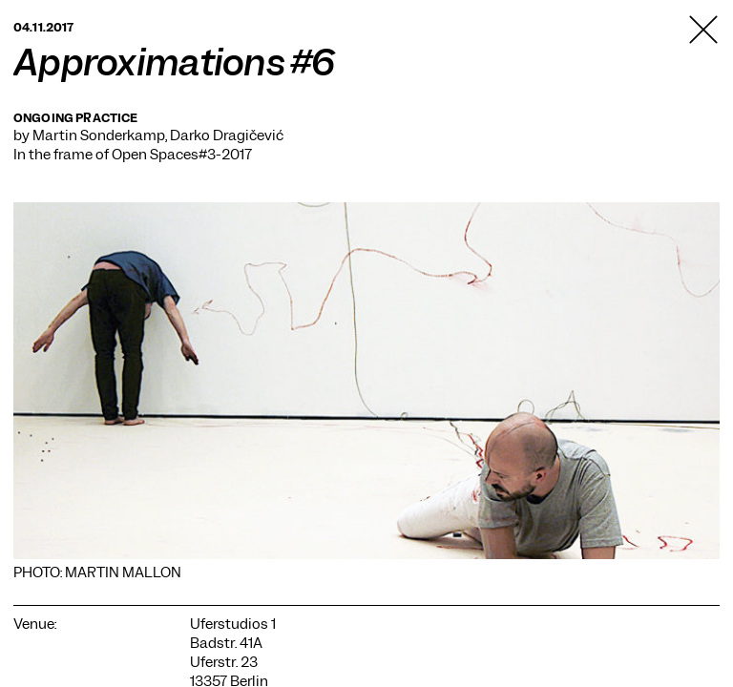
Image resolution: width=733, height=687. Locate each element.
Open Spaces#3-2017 (182, 154)
